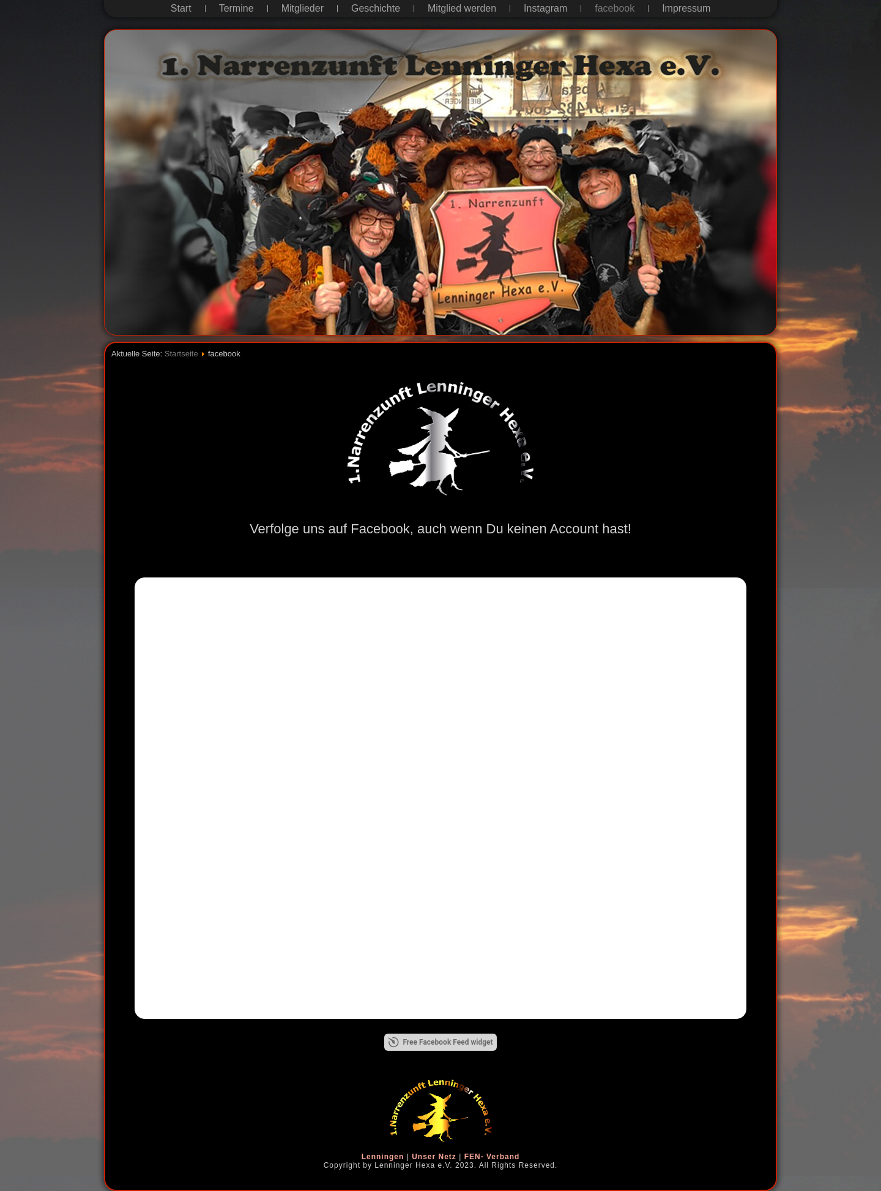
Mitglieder (302, 8)
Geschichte (375, 8)
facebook (614, 8)
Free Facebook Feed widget (440, 1042)
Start (181, 8)
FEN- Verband (492, 1156)
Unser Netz (434, 1156)
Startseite (181, 353)
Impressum (686, 8)
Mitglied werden (462, 8)
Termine (236, 8)
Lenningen (383, 1156)
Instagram (545, 8)
